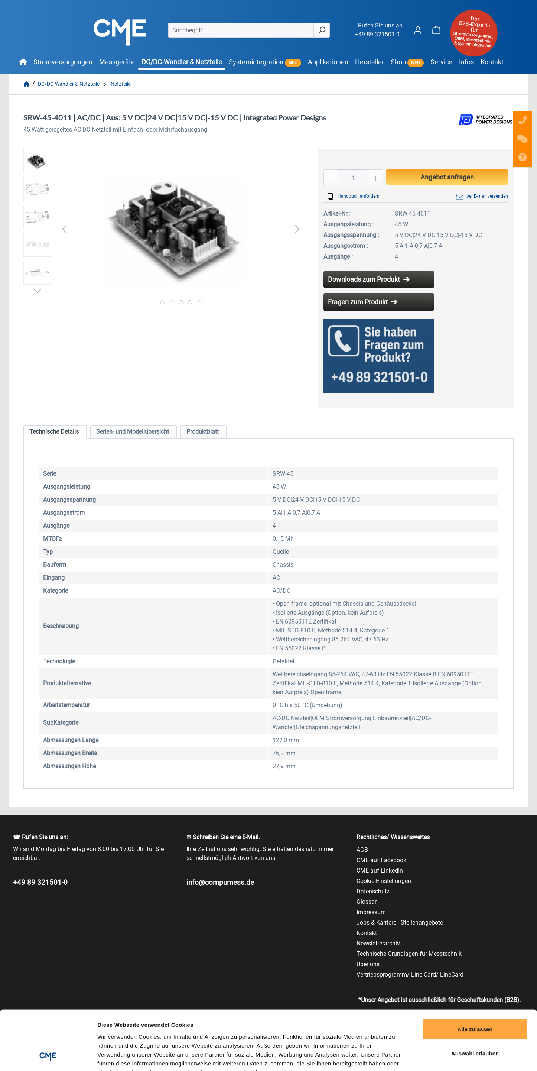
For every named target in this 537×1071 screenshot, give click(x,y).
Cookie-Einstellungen (384, 880)
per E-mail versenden (482, 196)
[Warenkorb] (436, 30)
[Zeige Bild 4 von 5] (190, 302)
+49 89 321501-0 (377, 34)
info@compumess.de (220, 882)
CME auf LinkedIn (380, 870)
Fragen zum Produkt (358, 302)
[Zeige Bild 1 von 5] (162, 302)
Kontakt (367, 932)
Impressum (371, 912)
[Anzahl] (353, 177)
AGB (362, 849)
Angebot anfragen (447, 177)
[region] (163, 229)
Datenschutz (373, 891)
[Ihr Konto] (418, 30)
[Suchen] (321, 30)
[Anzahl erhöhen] (376, 177)
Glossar (367, 901)
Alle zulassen (474, 973)
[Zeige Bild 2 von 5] (171, 302)
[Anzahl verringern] (330, 177)
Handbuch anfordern (353, 196)
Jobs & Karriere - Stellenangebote (400, 922)
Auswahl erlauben (475, 998)
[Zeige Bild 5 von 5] (199, 302)
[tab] (55, 432)
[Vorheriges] (64, 229)
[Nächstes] (297, 229)
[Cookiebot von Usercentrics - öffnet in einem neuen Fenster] (48, 1056)
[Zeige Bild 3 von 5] (181, 302)
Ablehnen (475, 1022)
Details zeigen (395, 1056)
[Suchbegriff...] (241, 30)
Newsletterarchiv (378, 943)
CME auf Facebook (381, 860)
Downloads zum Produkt (364, 279)
